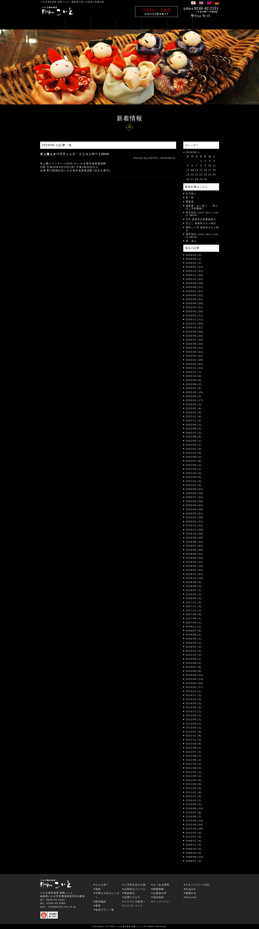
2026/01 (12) (194, 267)
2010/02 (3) (194, 832)
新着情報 (158, 889)
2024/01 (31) (194, 364)
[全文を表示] (102, 170)
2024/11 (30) (194, 323)
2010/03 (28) (194, 828)
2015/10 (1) (194, 654)
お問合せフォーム (135, 889)
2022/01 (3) (194, 448)
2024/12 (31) (194, 319)
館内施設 (100, 901)
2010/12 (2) (194, 796)
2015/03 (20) (194, 683)
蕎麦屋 (190, 201)
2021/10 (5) (194, 453)
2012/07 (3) (194, 752)
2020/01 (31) (194, 521)
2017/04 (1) (194, 622)
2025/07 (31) (194, 291)
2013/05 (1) (194, 719)
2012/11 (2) (194, 739)
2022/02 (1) (194, 444)
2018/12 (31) (194, 574)
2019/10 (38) (194, 533)
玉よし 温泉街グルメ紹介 (201, 223)
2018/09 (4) (194, 582)
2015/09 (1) (194, 659)
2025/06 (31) (194, 295)
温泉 (98, 889)
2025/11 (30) (194, 275)
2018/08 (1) (194, 586)
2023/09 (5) (194, 380)
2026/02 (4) (194, 263)
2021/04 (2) (194, 473)
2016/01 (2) (194, 646)
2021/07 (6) (194, 461)
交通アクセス (132, 897)
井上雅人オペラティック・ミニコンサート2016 (74, 154)
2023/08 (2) (194, 384)
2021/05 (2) (194, 469)
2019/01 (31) (194, 570)
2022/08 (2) (194, 428)
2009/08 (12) (194, 857)
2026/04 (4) (194, 255)
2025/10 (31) (194, 279)
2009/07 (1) (194, 861)
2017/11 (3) (194, 606)
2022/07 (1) (194, 432)
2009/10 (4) (194, 848)
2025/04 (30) (194, 303)
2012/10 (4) (194, 743)
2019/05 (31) (194, 554)
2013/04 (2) (194, 723)
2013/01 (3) (194, 731)
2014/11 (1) (194, 695)
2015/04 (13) (194, 679)
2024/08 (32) (194, 335)
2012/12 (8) (194, 735)
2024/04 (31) (194, 351)
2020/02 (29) (194, 517)
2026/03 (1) (194, 259)
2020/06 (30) (194, 501)
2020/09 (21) (194, 489)
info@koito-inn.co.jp (62, 906)
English (191, 889)
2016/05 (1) (194, 638)
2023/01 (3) (194, 412)
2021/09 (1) (194, 456)
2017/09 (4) (194, 614)
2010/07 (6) (194, 812)
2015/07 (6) (194, 667)
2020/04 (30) (194, 509)
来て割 (190, 197)
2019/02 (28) (194, 566)
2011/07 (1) (194, 772)
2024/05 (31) (194, 347)
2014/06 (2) (194, 707)
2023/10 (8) (194, 376)
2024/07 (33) (194, 339)
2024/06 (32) (194, 343)
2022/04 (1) (194, 440)
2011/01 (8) (194, 792)
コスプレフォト (133, 905)
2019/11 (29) (194, 529)
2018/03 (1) (194, 598)
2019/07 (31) (194, 545)
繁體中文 (191, 893)
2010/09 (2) (194, 804)
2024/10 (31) (194, 327)
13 (192, 170)
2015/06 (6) (194, 671)
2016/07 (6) (194, 630)
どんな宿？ (102, 884)
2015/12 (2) (194, 650)
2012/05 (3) (194, 760)
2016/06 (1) (194, 634)
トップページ (161, 901)
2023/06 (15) (194, 392)
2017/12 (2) (194, 602)
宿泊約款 (158, 897)
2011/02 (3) (194, 788)
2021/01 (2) (194, 485)
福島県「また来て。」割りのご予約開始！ (202, 207)
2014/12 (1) (194, 691)
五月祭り (191, 193)
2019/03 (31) (194, 562)
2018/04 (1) (194, 594)
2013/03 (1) (194, 727)
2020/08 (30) (194, 493)
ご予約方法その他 (135, 884)
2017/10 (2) (194, 610)
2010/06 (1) (194, 816)
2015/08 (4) (194, 663)
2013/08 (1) (194, 715)
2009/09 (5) (194, 853)
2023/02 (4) (194, 408)
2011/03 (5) (194, 784)
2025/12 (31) (194, 271)
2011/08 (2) (194, 768)
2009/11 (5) (194, 844)
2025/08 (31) (194, 287)
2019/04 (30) (194, 558)
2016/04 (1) (194, 642)
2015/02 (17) (194, 687)
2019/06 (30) (194, 549)
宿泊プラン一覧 (104, 909)
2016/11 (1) (194, 626)
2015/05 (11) (194, 675)
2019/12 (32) (194, 525)
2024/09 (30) (194, 331)
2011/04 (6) (194, 780)
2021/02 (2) (194, 481)
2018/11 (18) (194, 578)
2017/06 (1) (194, 618)
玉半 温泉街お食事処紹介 (201, 219)
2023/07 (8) (194, 388)
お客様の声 (160, 893)
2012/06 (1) (194, 755)
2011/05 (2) (194, 776)
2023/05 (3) (194, 396)
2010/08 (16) (194, 808)
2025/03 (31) (194, 307)
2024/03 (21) (194, 355)
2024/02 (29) (194, 360)
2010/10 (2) (194, 800)
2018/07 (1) (194, 590)
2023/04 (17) (194, 400)
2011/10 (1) (194, 764)
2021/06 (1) (194, 465)
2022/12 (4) (194, 416)
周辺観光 (129, 893)
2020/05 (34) (194, 505)
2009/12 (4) (194, 840)
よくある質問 (161, 884)
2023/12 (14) (194, 368)
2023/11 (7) (194, 372)
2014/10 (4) (194, 699)
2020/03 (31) (194, 513)
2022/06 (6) (194, 436)
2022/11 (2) (194, 420)
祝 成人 (191, 241)
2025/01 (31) (194, 315)
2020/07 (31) (194, 497)
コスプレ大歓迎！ (135, 901)
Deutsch (191, 897)
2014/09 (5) (194, 703)
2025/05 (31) (194, 299)
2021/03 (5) (194, 477)
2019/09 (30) (194, 537)
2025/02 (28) (194, 311)
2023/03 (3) (194, 404)
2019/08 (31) (194, 541)
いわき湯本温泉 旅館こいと (54, 2)
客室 (98, 905)
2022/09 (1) (194, 424)
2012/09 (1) (194, 747)
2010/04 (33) (194, 824)
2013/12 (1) (194, 711)
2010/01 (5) (194, 836)
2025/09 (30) (194, 283)
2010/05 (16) (194, 820)
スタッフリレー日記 (198, 884)
